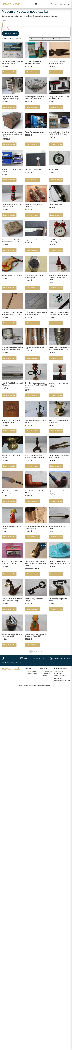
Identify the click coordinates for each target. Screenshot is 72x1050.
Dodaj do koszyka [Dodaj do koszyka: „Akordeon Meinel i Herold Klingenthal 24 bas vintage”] (9, 107)
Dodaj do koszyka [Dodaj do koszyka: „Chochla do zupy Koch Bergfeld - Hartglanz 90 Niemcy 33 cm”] (9, 323)
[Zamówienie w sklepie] (40, 39)
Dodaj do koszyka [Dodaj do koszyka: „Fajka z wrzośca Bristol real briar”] (56, 501)
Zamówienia (46, 673)
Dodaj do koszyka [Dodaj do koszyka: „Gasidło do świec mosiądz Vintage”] (56, 536)
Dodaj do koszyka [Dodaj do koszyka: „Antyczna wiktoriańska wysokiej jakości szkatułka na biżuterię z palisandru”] (9, 144)
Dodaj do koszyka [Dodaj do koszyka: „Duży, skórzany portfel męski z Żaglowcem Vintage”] (9, 431)
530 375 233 (58, 678)
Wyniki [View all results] (5, 29)
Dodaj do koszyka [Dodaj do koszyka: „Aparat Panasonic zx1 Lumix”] (32, 144)
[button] (36, 4)
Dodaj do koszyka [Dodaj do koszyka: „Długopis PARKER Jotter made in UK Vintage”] (9, 395)
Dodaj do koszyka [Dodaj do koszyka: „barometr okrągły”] (56, 180)
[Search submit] (3, 25)
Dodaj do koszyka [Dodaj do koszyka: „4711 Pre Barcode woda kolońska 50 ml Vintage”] (32, 72)
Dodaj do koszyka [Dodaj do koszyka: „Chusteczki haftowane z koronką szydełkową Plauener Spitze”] (9, 358)
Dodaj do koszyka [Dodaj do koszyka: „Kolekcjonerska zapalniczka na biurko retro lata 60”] (9, 644)
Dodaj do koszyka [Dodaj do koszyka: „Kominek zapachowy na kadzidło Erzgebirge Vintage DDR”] (32, 644)
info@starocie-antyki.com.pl (62, 680)
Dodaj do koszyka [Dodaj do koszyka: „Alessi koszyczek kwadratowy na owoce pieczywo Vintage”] (32, 107)
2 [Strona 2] (32, 651)
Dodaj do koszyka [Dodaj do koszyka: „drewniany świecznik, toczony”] (56, 395)
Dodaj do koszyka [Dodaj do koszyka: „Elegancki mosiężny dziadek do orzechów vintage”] (56, 466)
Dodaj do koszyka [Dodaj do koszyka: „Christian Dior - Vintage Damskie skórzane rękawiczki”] (32, 323)
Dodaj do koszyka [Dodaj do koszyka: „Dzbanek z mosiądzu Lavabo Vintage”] (9, 466)
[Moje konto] (61, 4)
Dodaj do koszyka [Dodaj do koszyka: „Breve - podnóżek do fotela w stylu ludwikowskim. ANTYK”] (9, 250)
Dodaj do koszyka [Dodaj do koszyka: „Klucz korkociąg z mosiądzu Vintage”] (32, 609)
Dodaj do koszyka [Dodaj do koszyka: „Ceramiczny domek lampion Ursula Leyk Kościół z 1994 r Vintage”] (56, 287)
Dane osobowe (47, 671)
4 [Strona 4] (36, 651)
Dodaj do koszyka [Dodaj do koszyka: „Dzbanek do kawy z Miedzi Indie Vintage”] (32, 431)
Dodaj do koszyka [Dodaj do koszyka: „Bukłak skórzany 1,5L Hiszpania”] (9, 287)
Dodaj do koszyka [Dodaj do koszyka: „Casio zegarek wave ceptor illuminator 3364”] (32, 287)
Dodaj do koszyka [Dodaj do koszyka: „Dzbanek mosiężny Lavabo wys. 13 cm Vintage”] (56, 431)
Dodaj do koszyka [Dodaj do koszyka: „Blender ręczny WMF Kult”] (56, 215)
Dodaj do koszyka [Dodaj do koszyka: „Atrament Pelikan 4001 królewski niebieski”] (9, 180)
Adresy (45, 675)
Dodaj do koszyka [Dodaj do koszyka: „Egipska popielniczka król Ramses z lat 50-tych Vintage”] (32, 466)
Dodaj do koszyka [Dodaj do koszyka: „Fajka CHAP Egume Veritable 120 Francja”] (32, 501)
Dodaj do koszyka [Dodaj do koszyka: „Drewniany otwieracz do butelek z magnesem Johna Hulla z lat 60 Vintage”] (32, 395)
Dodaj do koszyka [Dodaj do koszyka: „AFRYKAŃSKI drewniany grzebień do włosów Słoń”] (56, 72)
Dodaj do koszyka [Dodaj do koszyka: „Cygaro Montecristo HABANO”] (32, 358)
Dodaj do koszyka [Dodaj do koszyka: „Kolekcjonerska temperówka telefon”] (56, 609)
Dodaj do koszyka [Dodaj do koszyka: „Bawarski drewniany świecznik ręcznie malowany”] (9, 215)
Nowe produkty (32, 671)
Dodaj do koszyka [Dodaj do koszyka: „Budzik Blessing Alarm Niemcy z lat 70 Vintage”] (56, 250)
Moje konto (66, 4)
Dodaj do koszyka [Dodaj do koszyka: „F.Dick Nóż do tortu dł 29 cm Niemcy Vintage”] (9, 501)
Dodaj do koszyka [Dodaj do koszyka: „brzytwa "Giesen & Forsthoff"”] (32, 250)
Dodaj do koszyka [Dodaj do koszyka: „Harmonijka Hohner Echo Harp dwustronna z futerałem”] (9, 574)
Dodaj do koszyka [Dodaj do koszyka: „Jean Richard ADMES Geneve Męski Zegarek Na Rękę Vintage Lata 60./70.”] (32, 574)
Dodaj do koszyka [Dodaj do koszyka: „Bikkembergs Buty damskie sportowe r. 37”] (32, 215)
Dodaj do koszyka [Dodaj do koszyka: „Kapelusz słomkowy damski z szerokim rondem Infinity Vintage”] (56, 574)
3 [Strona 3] (34, 651)
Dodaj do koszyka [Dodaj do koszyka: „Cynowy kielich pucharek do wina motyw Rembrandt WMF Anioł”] (56, 358)
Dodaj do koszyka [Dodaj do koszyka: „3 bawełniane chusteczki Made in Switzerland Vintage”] (9, 72)
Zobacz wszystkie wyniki (10, 33)
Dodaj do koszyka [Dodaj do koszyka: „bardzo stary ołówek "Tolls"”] (32, 180)
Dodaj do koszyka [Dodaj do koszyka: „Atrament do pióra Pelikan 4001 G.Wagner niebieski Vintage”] (56, 144)
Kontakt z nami (32, 673)
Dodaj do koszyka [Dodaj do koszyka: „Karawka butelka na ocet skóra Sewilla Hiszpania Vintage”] (9, 609)
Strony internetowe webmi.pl (45, 685)
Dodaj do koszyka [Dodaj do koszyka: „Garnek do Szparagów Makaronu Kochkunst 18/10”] (32, 536)
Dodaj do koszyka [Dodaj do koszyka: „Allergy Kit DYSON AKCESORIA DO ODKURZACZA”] (56, 107)
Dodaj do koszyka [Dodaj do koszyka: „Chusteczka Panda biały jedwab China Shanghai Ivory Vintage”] (56, 323)
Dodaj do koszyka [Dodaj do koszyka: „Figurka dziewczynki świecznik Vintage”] (9, 536)
